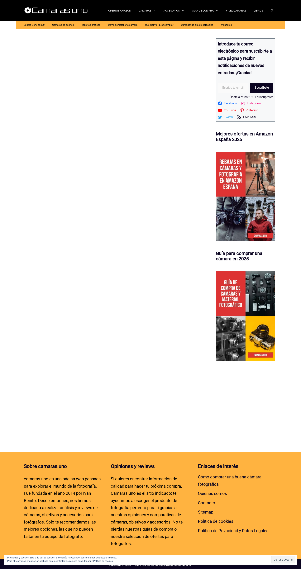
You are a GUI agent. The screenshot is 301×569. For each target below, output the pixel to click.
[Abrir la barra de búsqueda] (272, 10)
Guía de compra (207, 10)
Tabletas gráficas (91, 24)
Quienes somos (212, 491)
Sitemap (205, 510)
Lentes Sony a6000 (34, 24)
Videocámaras (236, 10)
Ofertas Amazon (119, 10)
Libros (258, 10)
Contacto (206, 500)
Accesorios (176, 10)
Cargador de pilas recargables (197, 24)
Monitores (226, 24)
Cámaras (149, 10)
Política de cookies (215, 519)
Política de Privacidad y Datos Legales (233, 528)
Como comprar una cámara (122, 24)
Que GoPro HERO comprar (159, 24)
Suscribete (262, 87)
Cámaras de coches (63, 24)
